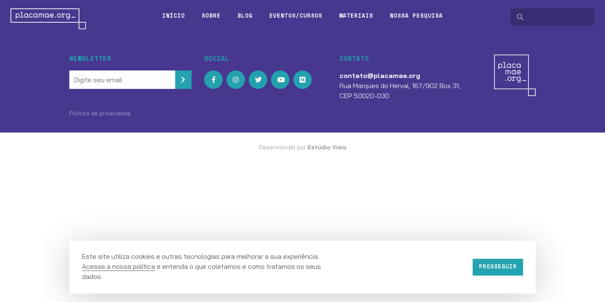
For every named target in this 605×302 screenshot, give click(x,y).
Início (173, 15)
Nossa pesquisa (416, 15)
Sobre (211, 15)
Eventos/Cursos (295, 15)
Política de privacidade (100, 113)
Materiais (356, 15)
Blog (245, 15)
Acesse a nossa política (118, 266)
